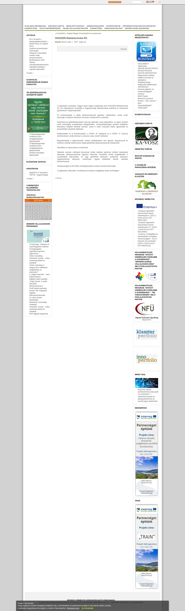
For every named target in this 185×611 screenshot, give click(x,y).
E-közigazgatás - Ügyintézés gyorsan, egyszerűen (37, 251)
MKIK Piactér (143, 96)
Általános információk (35, 26)
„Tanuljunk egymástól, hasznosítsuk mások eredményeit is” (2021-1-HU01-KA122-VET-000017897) (147, 215)
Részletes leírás (73, 608)
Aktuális (30, 35)
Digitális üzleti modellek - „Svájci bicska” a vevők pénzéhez (38, 281)
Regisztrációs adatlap (146, 75)
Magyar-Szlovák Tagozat (105, 13)
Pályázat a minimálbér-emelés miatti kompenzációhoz (38, 55)
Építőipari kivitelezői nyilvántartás (139, 26)
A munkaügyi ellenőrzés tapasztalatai (33, 187)
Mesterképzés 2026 (37, 60)
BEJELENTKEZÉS (115, 2)
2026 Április (38, 200)
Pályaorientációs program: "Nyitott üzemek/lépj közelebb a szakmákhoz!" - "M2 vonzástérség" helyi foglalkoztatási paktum (146, 293)
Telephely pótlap (144, 82)
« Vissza (58, 178)
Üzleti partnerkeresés (50, 28)
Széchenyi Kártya (56, 26)
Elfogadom (88, 608)
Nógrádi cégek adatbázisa (137, 28)
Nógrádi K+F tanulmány (38, 173)
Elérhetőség (96, 28)
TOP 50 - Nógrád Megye (38, 175)
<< (26, 200)
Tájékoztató (142, 66)
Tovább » (30, 73)
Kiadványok (32, 169)
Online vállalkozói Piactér (75, 28)
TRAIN (137, 501)
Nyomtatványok (113, 26)
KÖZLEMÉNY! (143, 64)
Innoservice (141, 408)
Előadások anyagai (36, 162)
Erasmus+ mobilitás (145, 199)
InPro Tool (140, 375)
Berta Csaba (66, 42)
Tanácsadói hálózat (113, 28)
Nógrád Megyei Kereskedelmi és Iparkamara (71, 13)
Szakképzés (103, 16)
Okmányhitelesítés (95, 26)
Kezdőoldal (60, 33)
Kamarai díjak (31, 28)
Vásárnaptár (142, 108)
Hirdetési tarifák (143, 149)
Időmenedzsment (36, 286)
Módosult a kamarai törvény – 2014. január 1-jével (147, 101)
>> (50, 200)
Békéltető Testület (75, 26)
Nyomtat (124, 49)
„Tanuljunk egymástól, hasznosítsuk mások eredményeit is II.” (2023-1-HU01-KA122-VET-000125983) (147, 227)
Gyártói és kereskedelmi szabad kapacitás (37, 82)
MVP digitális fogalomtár (38, 314)
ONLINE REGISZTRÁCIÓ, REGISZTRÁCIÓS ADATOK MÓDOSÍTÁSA (148, 70)
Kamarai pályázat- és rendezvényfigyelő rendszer (146, 91)
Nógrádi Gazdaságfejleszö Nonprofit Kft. (76, 16)
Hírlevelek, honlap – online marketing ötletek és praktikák (39, 309)
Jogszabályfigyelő (144, 105)
